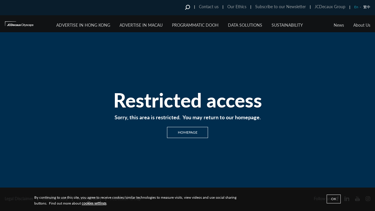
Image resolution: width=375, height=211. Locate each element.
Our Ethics (236, 6)
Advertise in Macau (141, 25)
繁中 (366, 7)
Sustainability (287, 25)
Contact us (209, 6)
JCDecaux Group (330, 6)
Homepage (187, 132)
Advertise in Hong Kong (83, 25)
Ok (333, 199)
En (356, 7)
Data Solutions (245, 25)
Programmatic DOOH (195, 25)
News (339, 25)
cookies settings (94, 203)
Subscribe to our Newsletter (280, 6)
